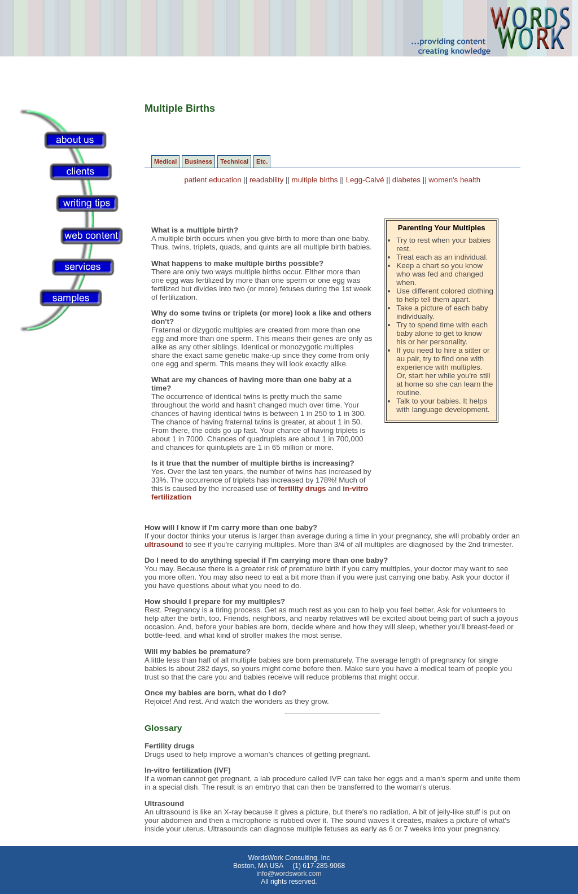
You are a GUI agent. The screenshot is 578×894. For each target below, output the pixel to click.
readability (266, 180)
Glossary (163, 728)
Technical (234, 161)
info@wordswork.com (289, 874)
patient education (213, 180)
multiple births (315, 180)
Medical (165, 161)
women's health (454, 180)
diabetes (406, 180)
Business (198, 161)
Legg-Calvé (365, 180)
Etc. (262, 161)
